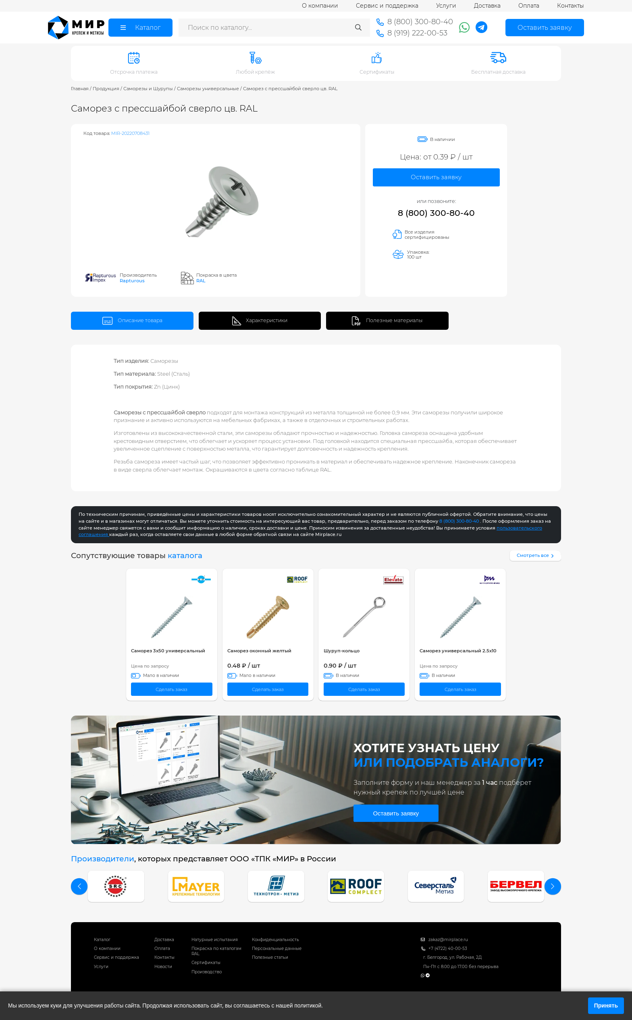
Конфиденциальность (275, 939)
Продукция (106, 88)
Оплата (528, 5)
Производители (102, 858)
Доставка (487, 5)
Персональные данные (276, 948)
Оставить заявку (436, 177)
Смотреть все (536, 555)
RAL (201, 280)
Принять (606, 1005)
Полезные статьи (270, 957)
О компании (320, 5)
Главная (80, 88)
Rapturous (132, 280)
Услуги (446, 5)
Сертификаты (205, 962)
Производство (206, 971)
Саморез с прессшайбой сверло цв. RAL (290, 88)
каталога (185, 555)
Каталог (102, 939)
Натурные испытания (214, 939)
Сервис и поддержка (387, 5)
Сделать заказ (171, 689)
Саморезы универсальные (208, 88)
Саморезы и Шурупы (148, 88)
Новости (163, 966)
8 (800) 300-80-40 (436, 213)
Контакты (570, 5)
